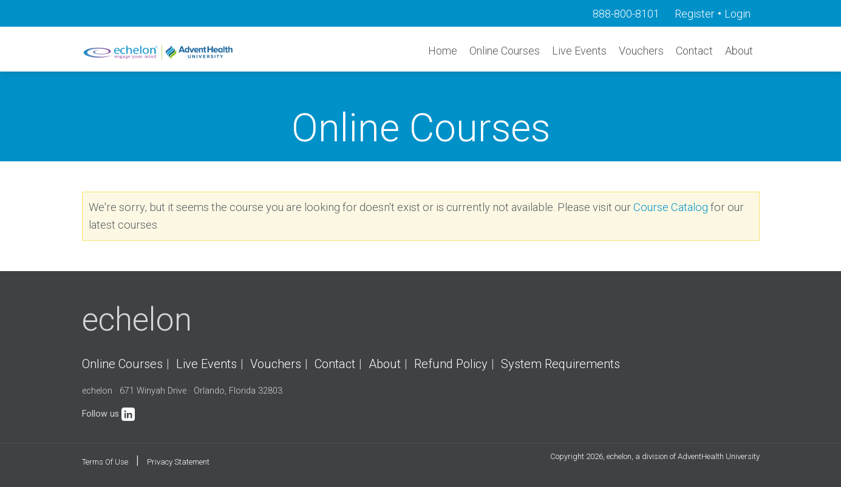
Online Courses (504, 50)
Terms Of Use (105, 461)
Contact (694, 50)
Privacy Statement (178, 461)
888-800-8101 (626, 13)
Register (695, 13)
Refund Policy (451, 364)
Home (442, 50)
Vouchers (641, 50)
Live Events (579, 50)
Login (737, 13)
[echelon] (159, 52)
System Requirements (560, 364)
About (739, 50)
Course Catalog (670, 207)
